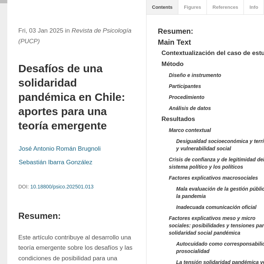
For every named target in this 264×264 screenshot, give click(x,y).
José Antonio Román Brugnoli (60, 148)
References (225, 7)
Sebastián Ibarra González (55, 162)
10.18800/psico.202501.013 (62, 187)
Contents (162, 7)
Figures (192, 7)
